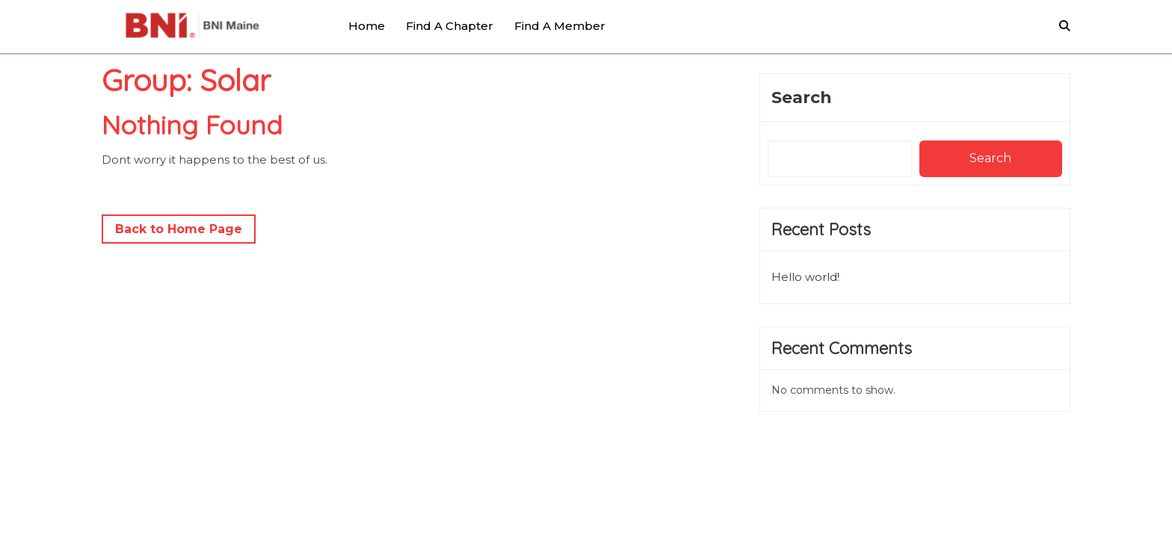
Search (801, 97)
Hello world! (805, 277)
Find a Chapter (449, 26)
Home (366, 26)
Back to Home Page (185, 232)
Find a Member (559, 26)
